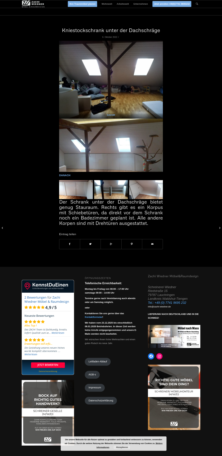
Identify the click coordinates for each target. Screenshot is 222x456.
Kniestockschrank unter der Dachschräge (111, 30)
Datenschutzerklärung (100, 400)
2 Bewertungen (35, 297)
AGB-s (92, 374)
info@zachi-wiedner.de (159, 306)
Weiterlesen (58, 332)
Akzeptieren (122, 447)
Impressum (94, 387)
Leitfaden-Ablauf (97, 361)
